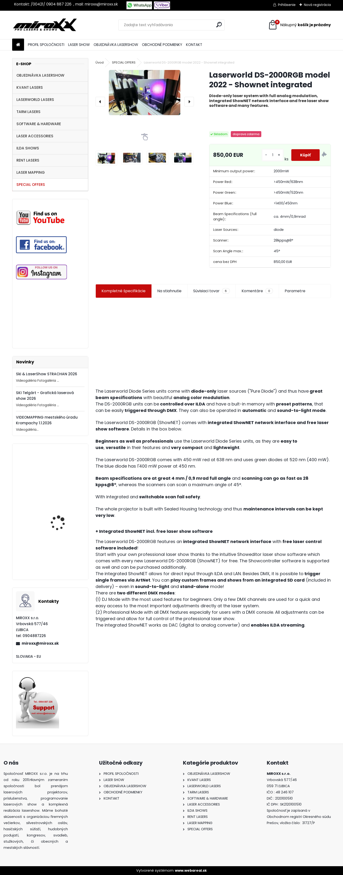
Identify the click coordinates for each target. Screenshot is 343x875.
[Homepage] (18, 45)
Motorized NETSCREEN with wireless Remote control (61, 480)
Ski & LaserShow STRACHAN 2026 (46, 373)
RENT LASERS (27, 160)
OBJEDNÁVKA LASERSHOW (116, 44)
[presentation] (100, 101)
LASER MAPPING (30, 172)
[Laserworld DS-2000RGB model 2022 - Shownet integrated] (145, 92)
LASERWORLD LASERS (35, 99)
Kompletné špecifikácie (123, 291)
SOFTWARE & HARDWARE (38, 123)
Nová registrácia (317, 4)
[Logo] (45, 25)
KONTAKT (194, 44)
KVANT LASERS (29, 87)
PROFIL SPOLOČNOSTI (46, 44)
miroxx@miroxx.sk (40, 643)
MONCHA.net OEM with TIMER (62, 562)
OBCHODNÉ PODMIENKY (162, 44)
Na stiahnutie (169, 291)
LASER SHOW (79, 44)
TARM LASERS (28, 111)
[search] (219, 24)
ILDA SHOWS (27, 148)
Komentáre (257, 291)
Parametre (295, 291)
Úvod (100, 62)
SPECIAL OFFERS (30, 184)
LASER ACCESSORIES (34, 135)
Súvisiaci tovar (211, 291)
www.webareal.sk (191, 870)
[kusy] (272, 155)
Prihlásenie (287, 4)
